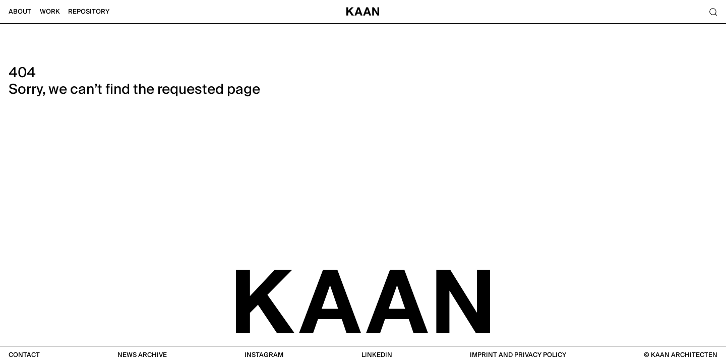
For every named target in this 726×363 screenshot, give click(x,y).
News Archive (142, 354)
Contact (24, 354)
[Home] (362, 12)
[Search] (713, 12)
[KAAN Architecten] (363, 300)
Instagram (264, 354)
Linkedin (376, 354)
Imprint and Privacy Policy (518, 354)
